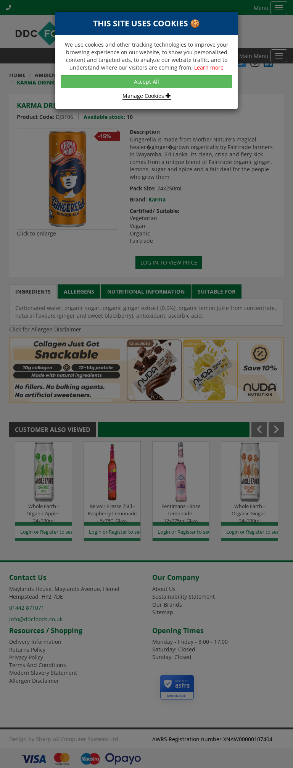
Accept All (146, 81)
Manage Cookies (146, 95)
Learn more (209, 67)
